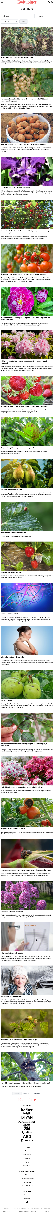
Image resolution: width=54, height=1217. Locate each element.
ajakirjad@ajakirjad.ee (35, 1208)
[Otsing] (49, 2)
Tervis (27, 1151)
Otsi (23, 21)
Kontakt (27, 1198)
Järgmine (37, 1094)
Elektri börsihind (27, 1186)
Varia (27, 1162)
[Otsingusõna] (18, 16)
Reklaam (27, 1195)
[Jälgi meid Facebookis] (27, 1202)
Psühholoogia (27, 1154)
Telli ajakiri (27, 1182)
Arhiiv (27, 1175)
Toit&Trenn (27, 1158)
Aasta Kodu (27, 1166)
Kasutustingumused (27, 1178)
